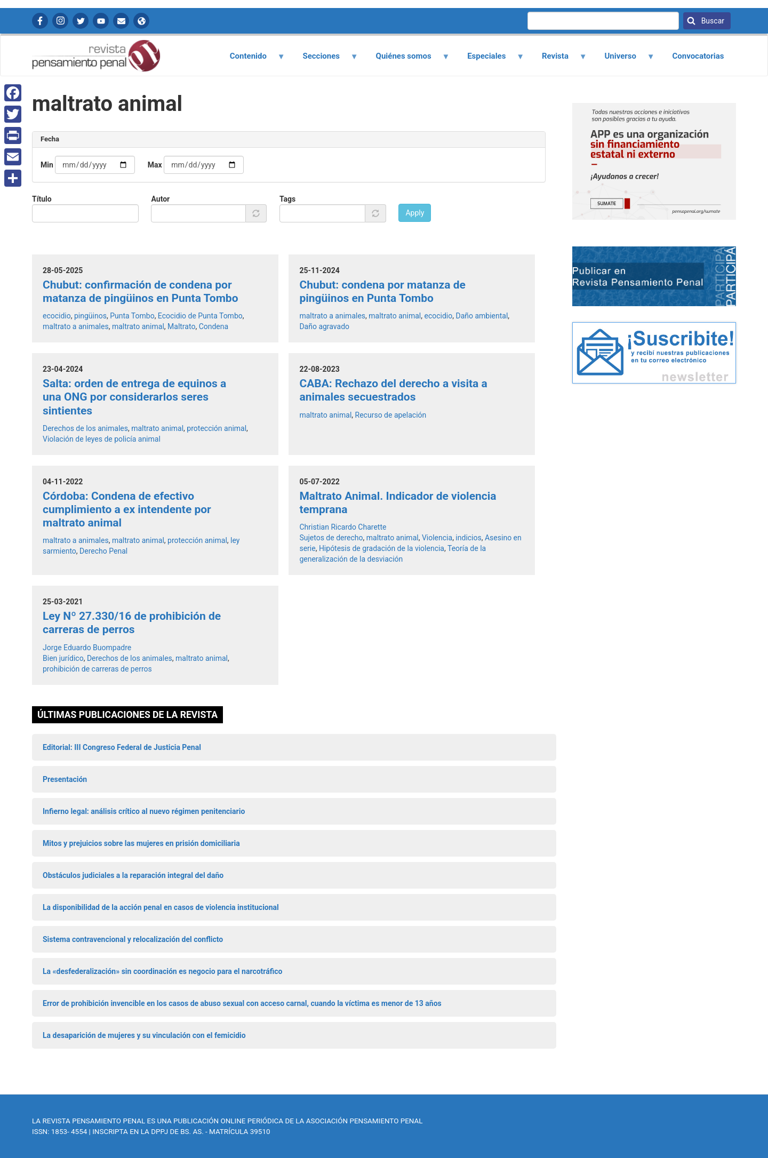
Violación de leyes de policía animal (102, 439)
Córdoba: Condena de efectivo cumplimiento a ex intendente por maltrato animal (127, 509)
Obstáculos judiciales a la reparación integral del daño (133, 875)
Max (155, 165)
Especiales (489, 59)
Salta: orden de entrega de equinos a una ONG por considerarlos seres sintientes (134, 397)
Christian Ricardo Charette (342, 527)
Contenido (251, 59)
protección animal (216, 428)
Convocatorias (698, 56)
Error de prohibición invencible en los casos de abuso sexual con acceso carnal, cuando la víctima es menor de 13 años (242, 1003)
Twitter (81, 21)
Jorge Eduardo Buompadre (87, 647)
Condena (214, 326)
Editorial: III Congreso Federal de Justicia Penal (122, 747)
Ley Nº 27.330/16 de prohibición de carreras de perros (132, 623)
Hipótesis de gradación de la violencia (381, 548)
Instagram (60, 21)
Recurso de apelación (391, 415)
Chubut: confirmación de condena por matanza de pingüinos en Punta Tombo (140, 291)
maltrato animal (138, 326)
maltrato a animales (76, 326)
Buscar (711, 21)
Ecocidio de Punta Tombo (200, 316)
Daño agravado (324, 326)
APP (141, 21)
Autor (160, 199)
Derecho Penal (103, 551)
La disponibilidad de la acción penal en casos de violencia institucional (161, 907)
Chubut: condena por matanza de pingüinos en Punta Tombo (382, 291)
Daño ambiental (481, 316)
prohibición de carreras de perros (97, 669)
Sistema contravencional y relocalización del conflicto (133, 939)
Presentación (65, 779)
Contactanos (121, 21)
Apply (414, 213)
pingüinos (90, 316)
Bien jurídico (63, 658)
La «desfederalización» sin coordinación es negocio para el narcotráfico (162, 971)
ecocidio (57, 316)
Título (42, 199)
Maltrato (181, 326)
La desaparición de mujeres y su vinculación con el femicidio (144, 1035)
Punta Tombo (132, 316)
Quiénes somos (406, 59)
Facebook (40, 21)
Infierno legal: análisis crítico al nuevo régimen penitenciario (144, 811)
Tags (287, 199)
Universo (623, 59)
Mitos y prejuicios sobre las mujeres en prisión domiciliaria (141, 843)
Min (47, 165)
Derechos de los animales (85, 428)
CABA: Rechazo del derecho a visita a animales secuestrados (393, 390)
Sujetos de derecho (331, 537)
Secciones (324, 59)
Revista (558, 59)
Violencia (437, 537)
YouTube (101, 21)
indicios (468, 537)
